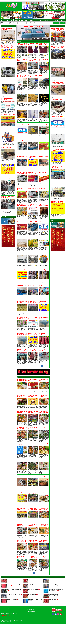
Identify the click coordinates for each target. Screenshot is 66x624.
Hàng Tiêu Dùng (51, 20)
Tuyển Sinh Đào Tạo (11, 20)
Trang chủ (48, 0)
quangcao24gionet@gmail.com (8, 617)
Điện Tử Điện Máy (26, 20)
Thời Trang (36, 20)
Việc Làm (41, 20)
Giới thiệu (52, 0)
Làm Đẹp (31, 20)
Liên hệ (56, 0)
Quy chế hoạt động (31, 611)
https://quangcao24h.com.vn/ (9, 618)
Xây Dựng (56, 20)
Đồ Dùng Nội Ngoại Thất (21, 20)
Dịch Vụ (46, 20)
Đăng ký (59, 0)
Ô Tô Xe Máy (16, 20)
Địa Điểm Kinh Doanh (6, 20)
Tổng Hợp (61, 20)
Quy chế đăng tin (31, 609)
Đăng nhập (63, 0)
